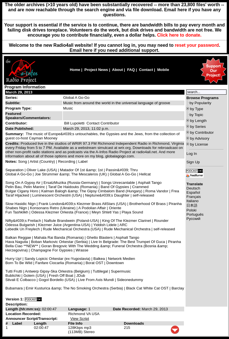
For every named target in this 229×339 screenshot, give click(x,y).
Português (195, 214)
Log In (191, 153)
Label (17, 323)
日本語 (191, 205)
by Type (196, 109)
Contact (146, 70)
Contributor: (16, 123)
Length (40, 323)
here (88, 50)
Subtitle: (12, 103)
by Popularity (200, 103)
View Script (79, 318)
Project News (96, 70)
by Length (198, 121)
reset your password (197, 45)
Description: (17, 304)
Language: (78, 309)
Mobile (163, 70)
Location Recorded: (23, 314)
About (117, 70)
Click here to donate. (179, 35)
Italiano (192, 201)
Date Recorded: (127, 309)
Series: (11, 97)
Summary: (15, 134)
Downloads (134, 323)
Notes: (11, 161)
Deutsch (193, 188)
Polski (191, 210)
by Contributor (202, 132)
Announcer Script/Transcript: (32, 318)
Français (193, 197)
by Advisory (199, 138)
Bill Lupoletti (74, 123)
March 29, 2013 (19, 92)
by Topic (196, 115)
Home (75, 70)
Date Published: (19, 128)
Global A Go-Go (76, 97)
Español (193, 192)
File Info (75, 323)
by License (199, 144)
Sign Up (193, 162)
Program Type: (18, 108)
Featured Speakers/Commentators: (28, 115)
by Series (198, 126)
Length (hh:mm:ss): (24, 309)
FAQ (131, 70)
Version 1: (15, 299)
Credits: (13, 143)
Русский (193, 219)
